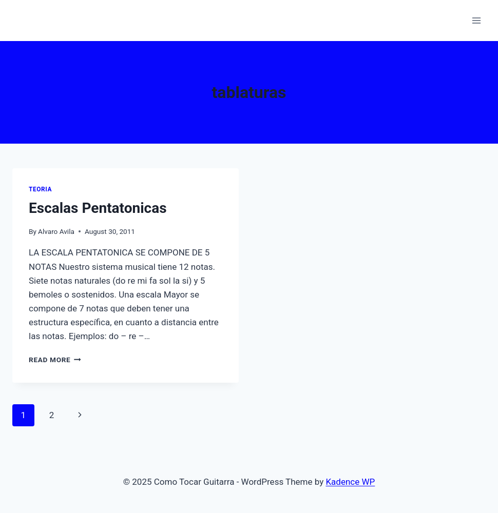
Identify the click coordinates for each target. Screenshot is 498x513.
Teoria (40, 189)
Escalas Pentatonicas (98, 208)
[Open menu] (476, 20)
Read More (55, 360)
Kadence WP (350, 482)
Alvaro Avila (56, 231)
